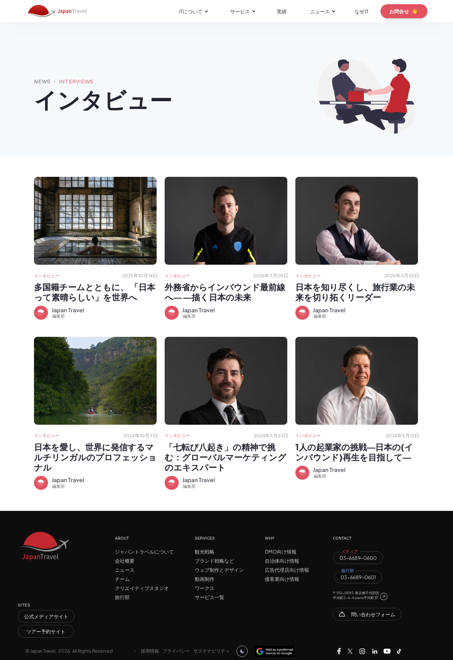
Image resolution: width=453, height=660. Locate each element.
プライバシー (176, 651)
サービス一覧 (209, 597)
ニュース (125, 570)
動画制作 (204, 579)
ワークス (204, 588)
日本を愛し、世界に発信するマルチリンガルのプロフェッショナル (95, 457)
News (42, 81)
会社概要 (125, 560)
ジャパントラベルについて (144, 551)
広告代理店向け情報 (287, 570)
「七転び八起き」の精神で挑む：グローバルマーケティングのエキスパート (225, 457)
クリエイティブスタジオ (142, 588)
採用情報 (150, 651)
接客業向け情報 (282, 579)
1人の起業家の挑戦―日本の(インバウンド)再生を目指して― (354, 452)
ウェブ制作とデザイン (219, 570)
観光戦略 (204, 551)
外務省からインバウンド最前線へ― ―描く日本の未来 (225, 292)
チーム (122, 579)
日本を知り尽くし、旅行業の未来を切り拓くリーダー (355, 292)
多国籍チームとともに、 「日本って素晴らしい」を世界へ (94, 292)
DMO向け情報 (280, 551)
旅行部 (122, 597)
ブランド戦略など (214, 560)
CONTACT (342, 538)
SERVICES (205, 538)
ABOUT (122, 538)
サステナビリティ (211, 651)
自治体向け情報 (282, 560)
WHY (269, 538)
